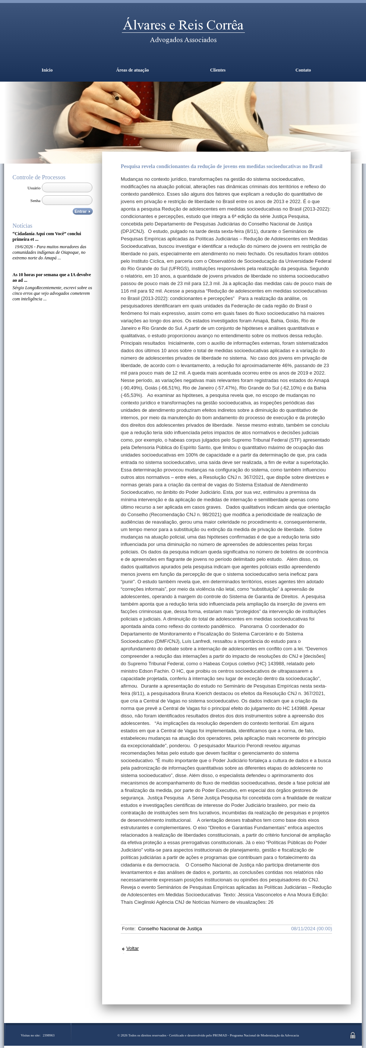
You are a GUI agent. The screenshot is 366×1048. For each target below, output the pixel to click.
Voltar (132, 948)
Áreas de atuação (132, 70)
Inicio (47, 70)
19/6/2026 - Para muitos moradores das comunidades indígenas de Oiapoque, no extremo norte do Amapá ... (49, 252)
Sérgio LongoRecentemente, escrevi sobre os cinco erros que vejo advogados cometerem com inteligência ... (52, 293)
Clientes (217, 70)
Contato (303, 70)
